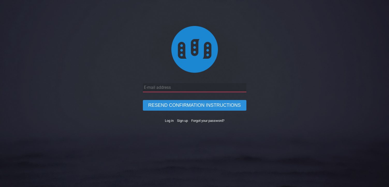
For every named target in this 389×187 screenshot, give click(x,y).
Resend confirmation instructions (194, 105)
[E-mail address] (194, 87)
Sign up (182, 121)
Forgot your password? (207, 121)
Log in (169, 121)
